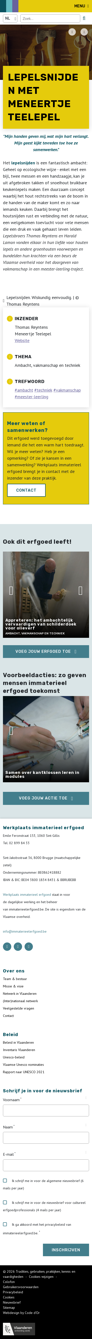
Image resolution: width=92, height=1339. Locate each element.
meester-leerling (32, 396)
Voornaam (11, 1099)
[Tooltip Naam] (86, 1125)
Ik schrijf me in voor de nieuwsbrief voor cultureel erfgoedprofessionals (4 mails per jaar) (44, 1206)
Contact (26, 490)
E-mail (8, 1154)
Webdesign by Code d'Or (21, 1313)
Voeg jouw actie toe (43, 798)
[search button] (84, 18)
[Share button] (84, 32)
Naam (8, 1127)
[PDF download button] (72, 32)
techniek (44, 390)
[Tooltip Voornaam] (86, 1098)
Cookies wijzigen (41, 1276)
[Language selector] (10, 18)
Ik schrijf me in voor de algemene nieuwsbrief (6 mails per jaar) (43, 1184)
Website (22, 340)
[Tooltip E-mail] (86, 1152)
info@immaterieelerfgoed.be (25, 931)
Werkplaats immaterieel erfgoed (27, 894)
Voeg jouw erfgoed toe (43, 651)
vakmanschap (68, 390)
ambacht (25, 390)
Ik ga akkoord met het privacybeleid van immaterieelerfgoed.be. (37, 1228)
